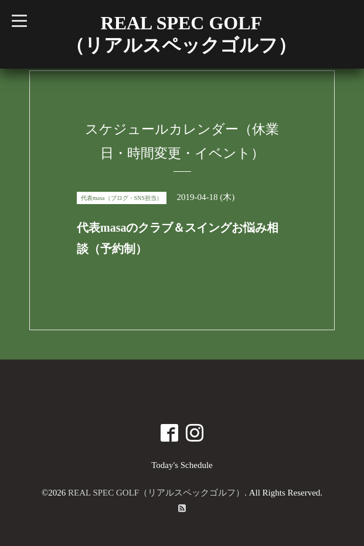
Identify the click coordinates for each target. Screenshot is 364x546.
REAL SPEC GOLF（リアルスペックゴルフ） (156, 492)
